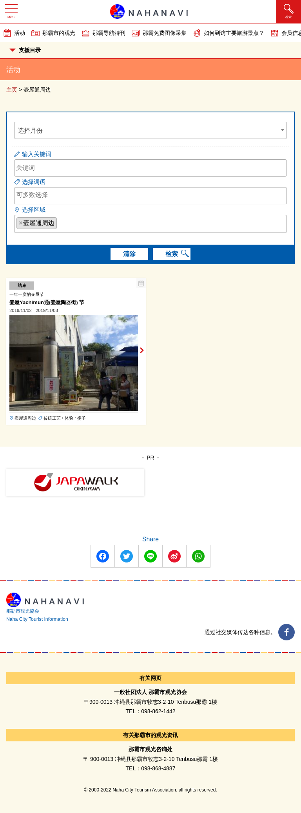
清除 (129, 254)
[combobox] (150, 130)
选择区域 (33, 210)
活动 (19, 33)
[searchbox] (150, 194)
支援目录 (25, 50)
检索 (171, 254)
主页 (11, 90)
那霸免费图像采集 (165, 33)
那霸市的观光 (58, 33)
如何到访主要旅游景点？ (234, 33)
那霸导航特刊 (108, 33)
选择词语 (33, 182)
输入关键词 (36, 154)
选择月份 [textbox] (30, 130)
